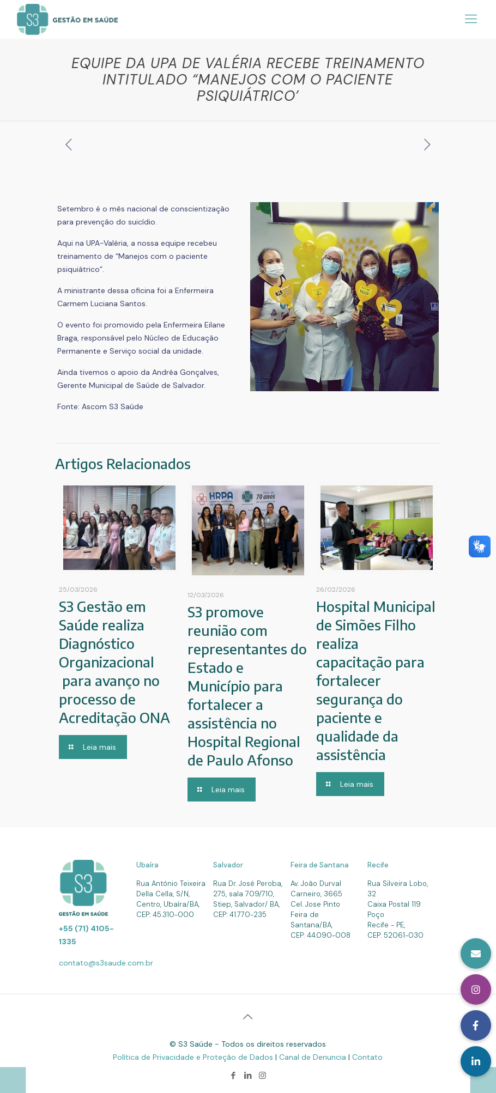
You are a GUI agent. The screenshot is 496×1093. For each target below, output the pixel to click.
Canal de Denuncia (313, 1057)
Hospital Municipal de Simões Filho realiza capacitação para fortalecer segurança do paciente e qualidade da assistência (375, 680)
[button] (476, 1061)
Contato (367, 1057)
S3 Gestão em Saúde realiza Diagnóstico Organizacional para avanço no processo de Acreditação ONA (114, 661)
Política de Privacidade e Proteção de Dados (194, 1057)
